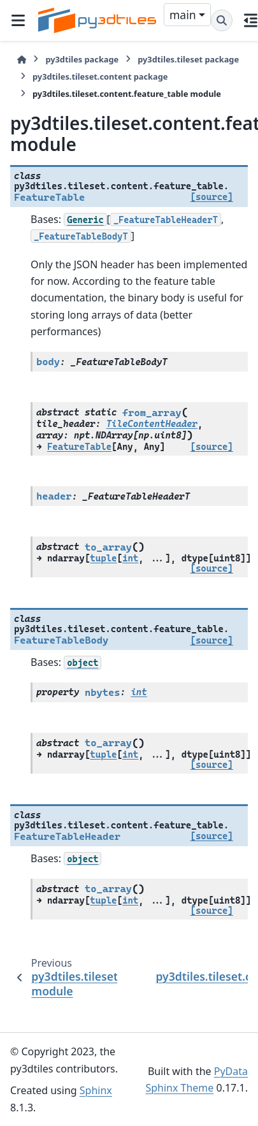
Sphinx (96, 1090)
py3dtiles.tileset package (188, 59)
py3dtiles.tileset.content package (100, 76)
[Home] (21, 59)
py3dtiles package (81, 59)
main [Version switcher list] (182, 14)
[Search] (222, 20)
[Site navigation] (17, 20)
